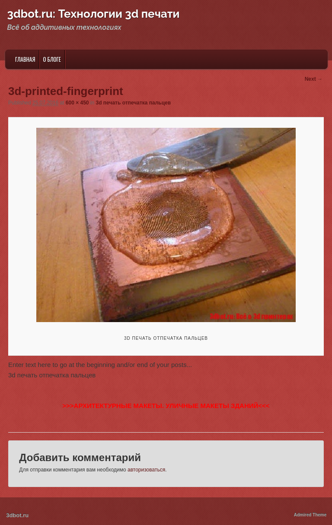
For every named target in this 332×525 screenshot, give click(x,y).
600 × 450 (77, 103)
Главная (25, 59)
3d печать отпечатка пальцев (133, 103)
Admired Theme (310, 514)
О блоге (52, 59)
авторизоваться (146, 470)
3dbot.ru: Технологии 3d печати (93, 13)
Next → (313, 79)
